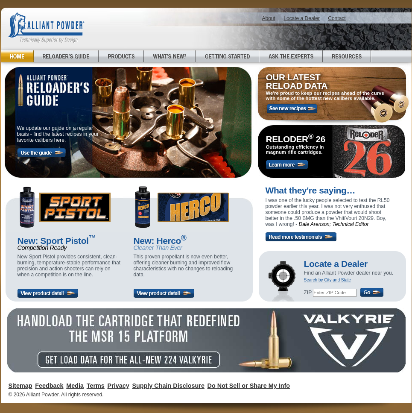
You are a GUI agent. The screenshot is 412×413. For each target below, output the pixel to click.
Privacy (118, 385)
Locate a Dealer (301, 18)
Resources (347, 56)
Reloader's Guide (66, 56)
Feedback (49, 385)
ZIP (308, 293)
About (268, 18)
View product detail (48, 293)
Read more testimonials (301, 236)
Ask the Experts (291, 56)
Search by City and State (327, 280)
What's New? (170, 56)
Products (121, 56)
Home (17, 56)
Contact (336, 18)
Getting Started (227, 56)
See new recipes (292, 108)
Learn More (287, 164)
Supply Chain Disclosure (168, 385)
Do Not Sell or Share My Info (248, 385)
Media (75, 385)
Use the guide (41, 152)
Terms (96, 385)
